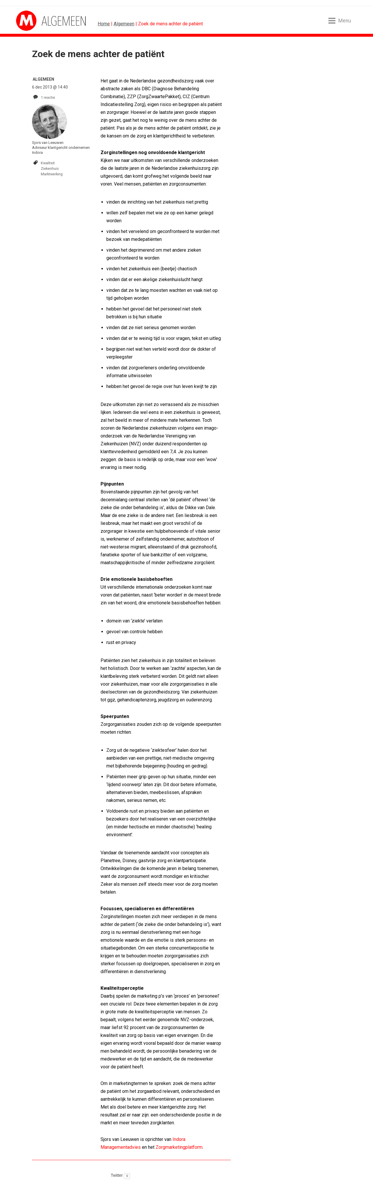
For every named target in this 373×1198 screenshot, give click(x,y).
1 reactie (48, 97)
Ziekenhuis (50, 168)
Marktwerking (52, 174)
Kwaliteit (48, 163)
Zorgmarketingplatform (179, 1147)
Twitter (117, 1175)
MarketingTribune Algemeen (38, 20)
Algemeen (124, 24)
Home (104, 24)
